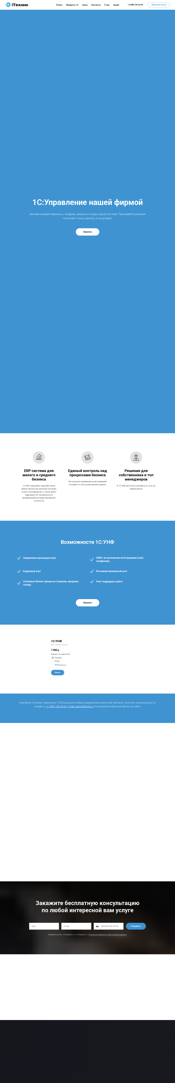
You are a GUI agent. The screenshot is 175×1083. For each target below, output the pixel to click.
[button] (159, 4)
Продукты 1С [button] (72, 5)
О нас (107, 5)
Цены (85, 5)
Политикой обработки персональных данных (107, 934)
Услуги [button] (59, 5)
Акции (116, 5)
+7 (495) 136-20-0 (55, 706)
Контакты (96, 5)
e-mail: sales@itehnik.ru (80, 706)
